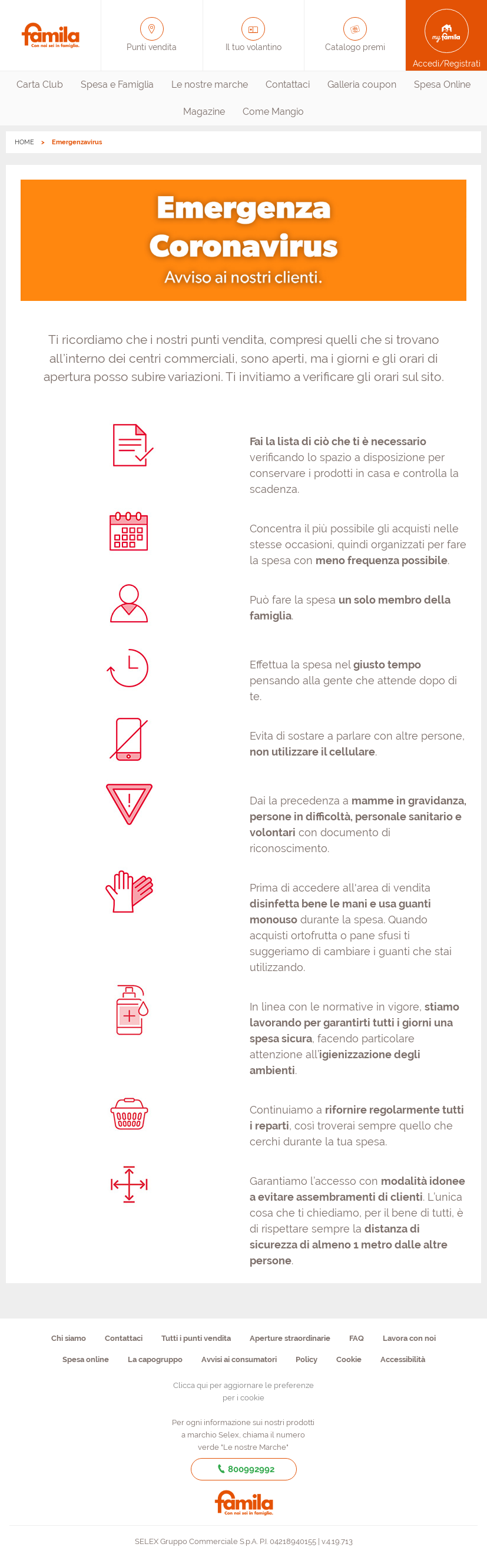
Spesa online (85, 1359)
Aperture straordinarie (290, 1338)
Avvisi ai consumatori (239, 1359)
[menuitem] (40, 84)
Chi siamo (68, 1338)
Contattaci (288, 84)
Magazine (204, 111)
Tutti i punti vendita (196, 1338)
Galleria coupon (361, 84)
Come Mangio (273, 111)
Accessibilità (402, 1359)
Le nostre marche (209, 84)
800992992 (243, 1469)
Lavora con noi (409, 1338)
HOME (24, 142)
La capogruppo (155, 1359)
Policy (306, 1359)
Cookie (349, 1359)
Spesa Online (442, 84)
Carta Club (39, 84)
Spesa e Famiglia (117, 84)
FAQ (356, 1338)
